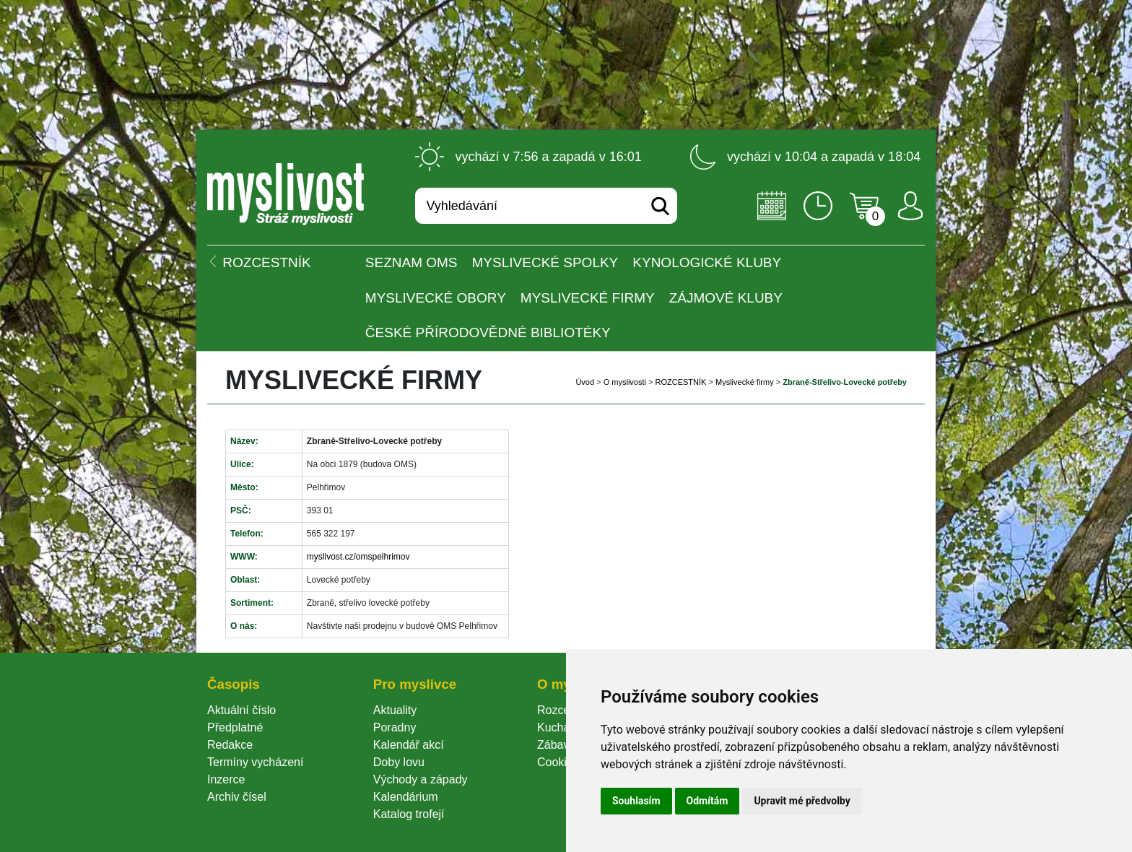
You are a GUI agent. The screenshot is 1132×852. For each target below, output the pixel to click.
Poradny (395, 727)
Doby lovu (399, 762)
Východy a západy (420, 779)
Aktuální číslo (241, 710)
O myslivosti (625, 382)
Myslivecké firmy (588, 297)
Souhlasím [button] (636, 801)
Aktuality (395, 710)
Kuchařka (561, 727)
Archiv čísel (236, 797)
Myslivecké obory (435, 297)
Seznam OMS (411, 262)
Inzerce (226, 779)
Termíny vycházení (255, 762)
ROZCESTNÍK (681, 382)
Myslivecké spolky (545, 262)
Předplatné (235, 727)
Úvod (584, 382)
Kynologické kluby (706, 262)
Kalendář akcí (408, 745)
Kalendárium (405, 797)
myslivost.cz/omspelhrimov (358, 557)
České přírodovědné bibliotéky (488, 332)
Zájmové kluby (726, 297)
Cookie (558, 762)
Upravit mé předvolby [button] (802, 801)
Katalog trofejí (409, 814)
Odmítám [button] (707, 801)
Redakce (230, 745)
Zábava (556, 745)
